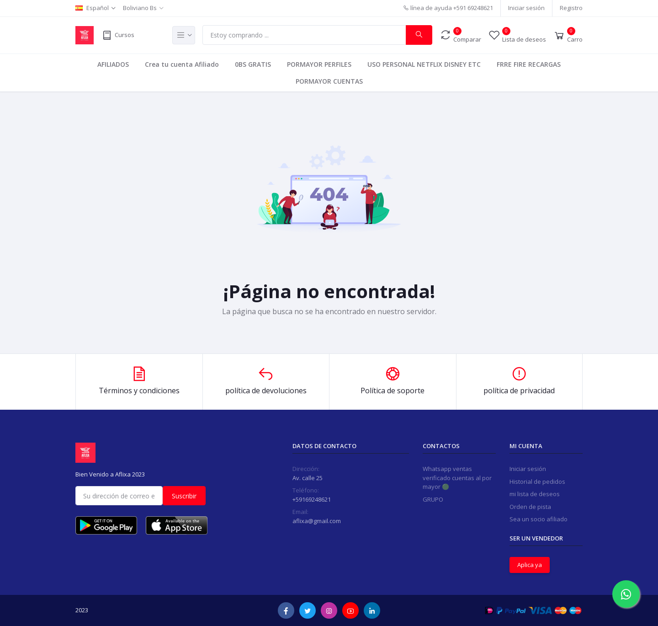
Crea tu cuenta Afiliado (182, 64)
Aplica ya (529, 565)
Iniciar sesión (526, 8)
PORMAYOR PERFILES (319, 64)
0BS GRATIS (253, 64)
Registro (571, 8)
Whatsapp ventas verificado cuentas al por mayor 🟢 (457, 478)
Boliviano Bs (140, 8)
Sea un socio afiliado (538, 519)
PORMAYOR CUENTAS (329, 81)
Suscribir (184, 496)
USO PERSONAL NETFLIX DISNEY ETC (424, 64)
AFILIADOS (113, 64)
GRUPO (433, 499)
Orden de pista (530, 507)
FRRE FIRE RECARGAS (529, 64)
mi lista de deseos (534, 494)
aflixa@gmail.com (316, 521)
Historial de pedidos (537, 481)
